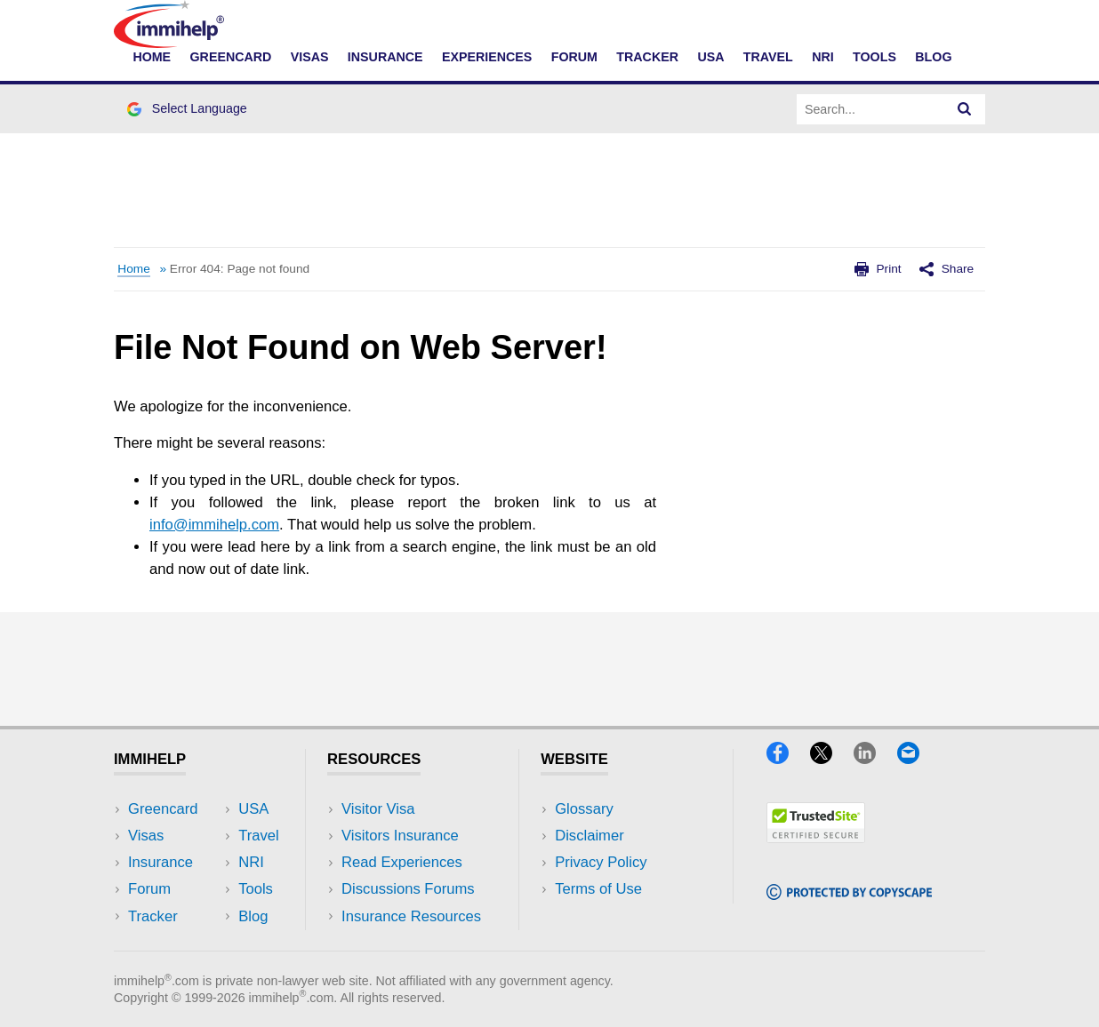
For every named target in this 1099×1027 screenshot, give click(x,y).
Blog (933, 57)
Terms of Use (598, 888)
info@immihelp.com (214, 524)
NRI (823, 57)
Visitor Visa (377, 808)
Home (151, 57)
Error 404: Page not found (239, 268)
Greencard (231, 57)
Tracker (647, 57)
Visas (310, 57)
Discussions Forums (408, 888)
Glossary (584, 808)
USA (710, 57)
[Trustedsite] (815, 837)
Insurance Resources (411, 916)
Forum (574, 57)
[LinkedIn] (873, 758)
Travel (768, 57)
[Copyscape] (849, 894)
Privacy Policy (600, 862)
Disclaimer (589, 835)
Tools (874, 57)
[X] (829, 758)
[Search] (964, 109)
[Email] (916, 758)
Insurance (385, 57)
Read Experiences (401, 862)
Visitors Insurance (400, 835)
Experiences (487, 57)
